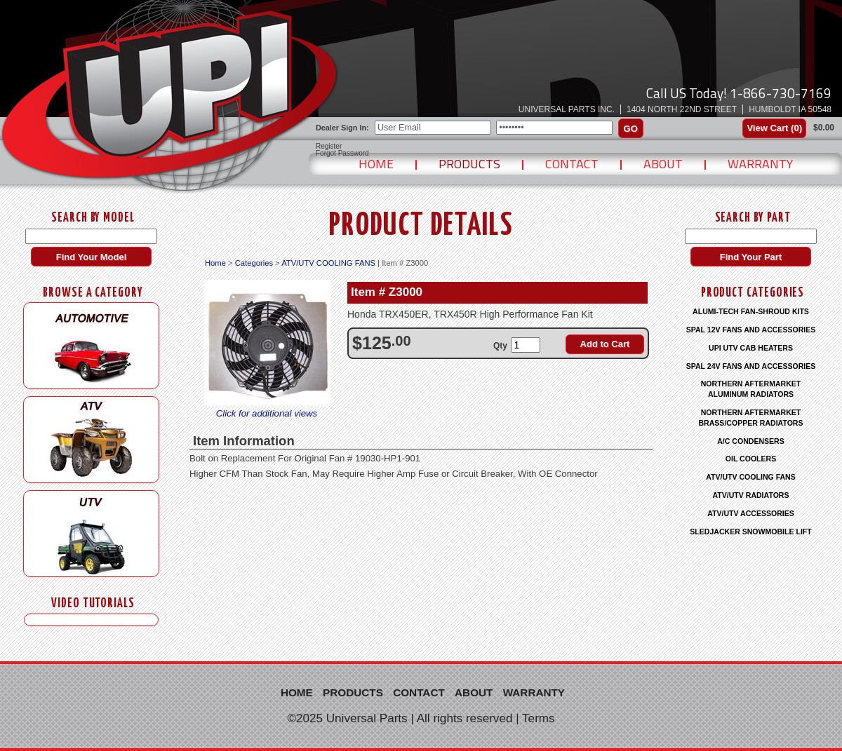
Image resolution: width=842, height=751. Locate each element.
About (663, 163)
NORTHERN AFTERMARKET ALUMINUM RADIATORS (751, 388)
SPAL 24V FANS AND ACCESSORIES (751, 366)
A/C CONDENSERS (750, 441)
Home (376, 163)
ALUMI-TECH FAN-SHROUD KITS (751, 311)
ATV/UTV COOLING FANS (328, 263)
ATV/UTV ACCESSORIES (750, 513)
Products (469, 163)
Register (329, 146)
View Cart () (774, 128)
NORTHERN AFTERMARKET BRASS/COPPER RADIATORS (750, 417)
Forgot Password (342, 153)
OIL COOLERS (751, 458)
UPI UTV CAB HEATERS (751, 348)
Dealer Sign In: (342, 127)
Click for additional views (266, 413)
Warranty (760, 163)
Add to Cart (605, 344)
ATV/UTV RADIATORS (751, 495)
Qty (500, 346)
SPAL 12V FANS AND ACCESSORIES (751, 329)
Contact (572, 163)
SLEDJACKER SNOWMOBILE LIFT (750, 531)
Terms (538, 718)
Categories (254, 263)
